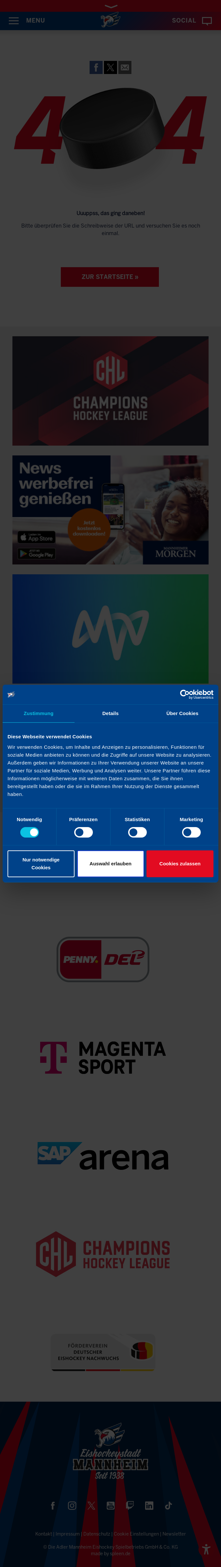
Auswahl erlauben (110, 863)
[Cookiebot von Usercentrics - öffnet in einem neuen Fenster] (184, 694)
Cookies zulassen (180, 863)
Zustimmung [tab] (39, 713)
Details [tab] (110, 713)
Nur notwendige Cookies (41, 863)
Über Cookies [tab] (182, 713)
